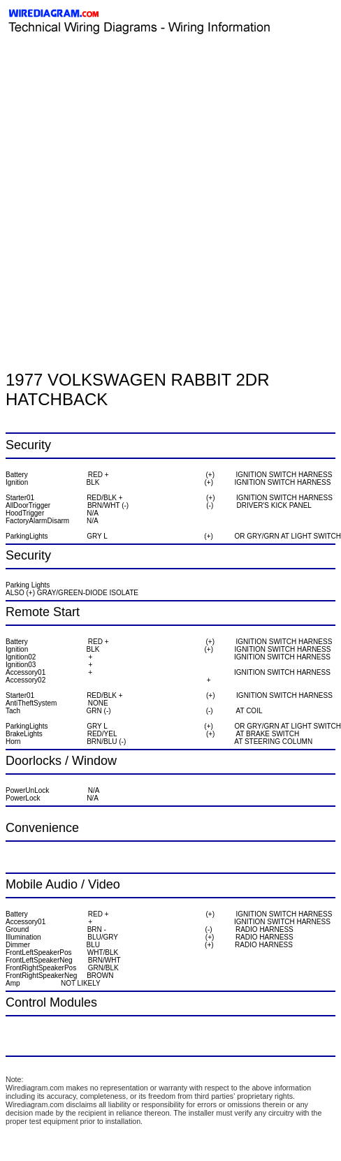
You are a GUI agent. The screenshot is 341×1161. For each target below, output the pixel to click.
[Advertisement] (131, 176)
